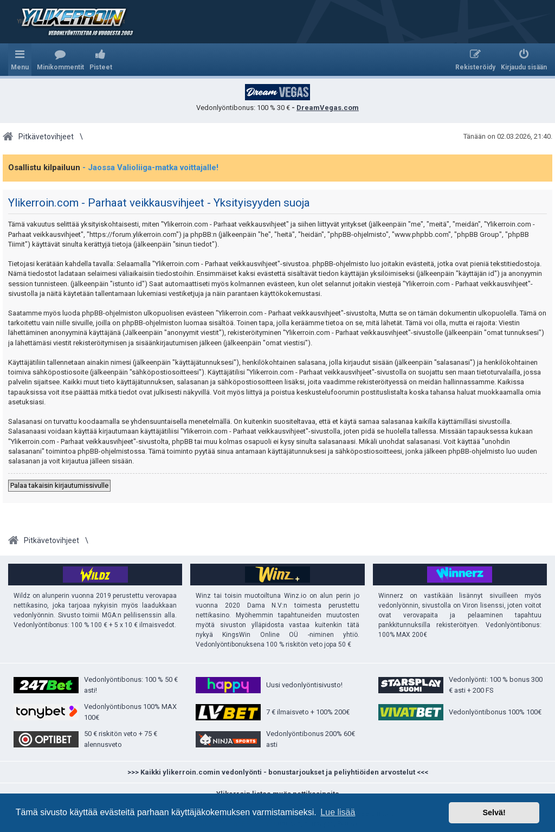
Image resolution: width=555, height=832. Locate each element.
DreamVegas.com (327, 108)
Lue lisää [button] (337, 812)
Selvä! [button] (493, 812)
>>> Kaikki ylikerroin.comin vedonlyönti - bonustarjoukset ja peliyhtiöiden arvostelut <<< (277, 772)
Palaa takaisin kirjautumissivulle (59, 485)
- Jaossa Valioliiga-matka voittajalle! (150, 167)
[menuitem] (60, 59)
